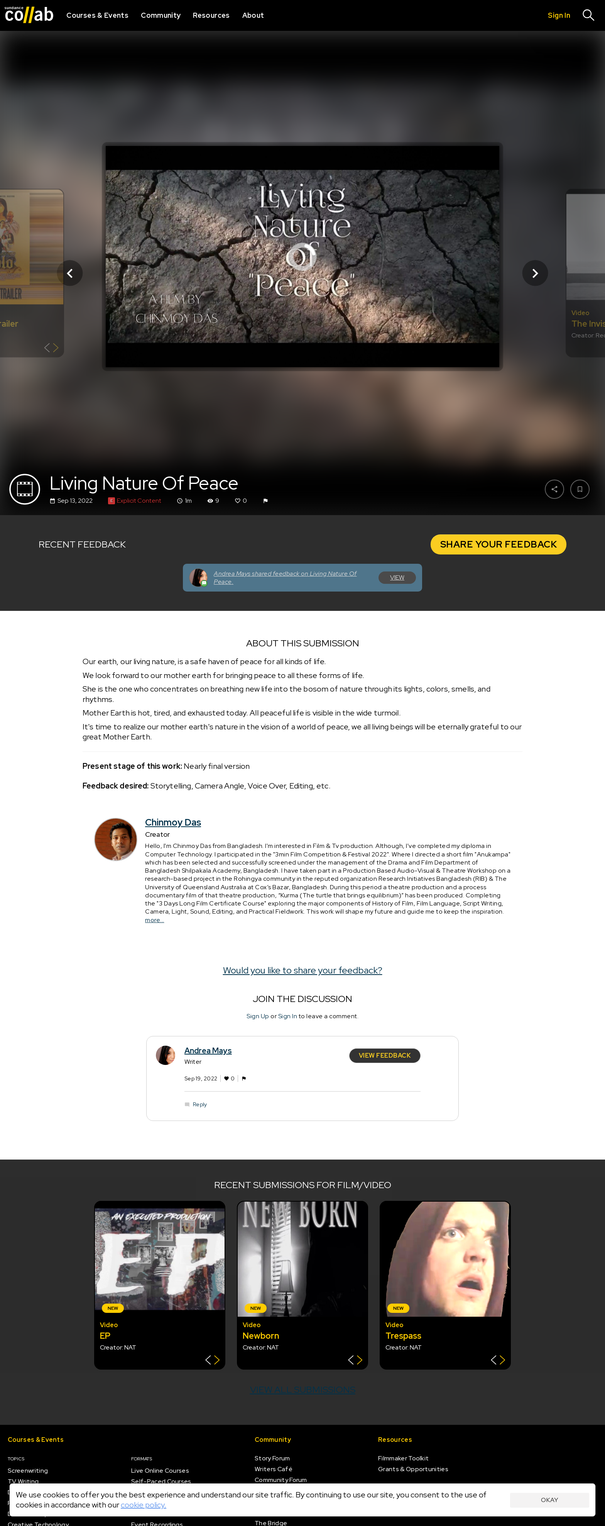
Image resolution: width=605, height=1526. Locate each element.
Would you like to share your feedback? (302, 970)
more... (154, 920)
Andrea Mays (208, 1051)
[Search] (589, 15)
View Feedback (385, 1055)
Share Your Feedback (498, 544)
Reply (200, 1104)
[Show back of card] (51, 348)
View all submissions (302, 1389)
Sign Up (258, 1016)
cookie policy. (143, 1505)
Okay (549, 1500)
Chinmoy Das (173, 823)
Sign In (287, 1016)
